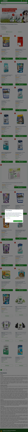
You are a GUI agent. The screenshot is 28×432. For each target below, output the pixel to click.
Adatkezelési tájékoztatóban (12, 216)
